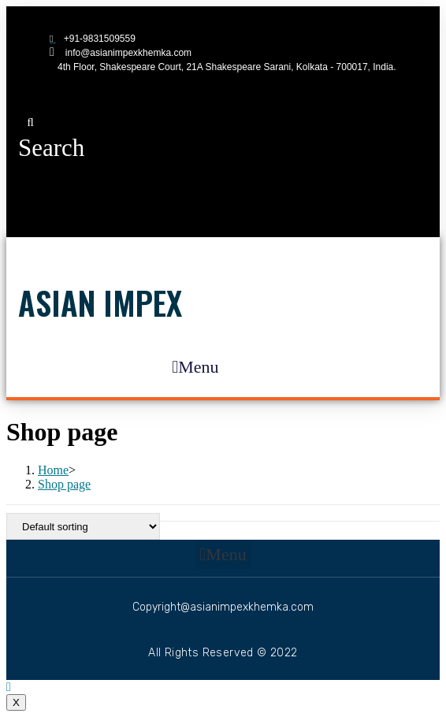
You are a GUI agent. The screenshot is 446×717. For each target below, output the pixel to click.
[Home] (53, 470)
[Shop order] (83, 526)
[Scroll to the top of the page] (8, 686)
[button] (51, 136)
